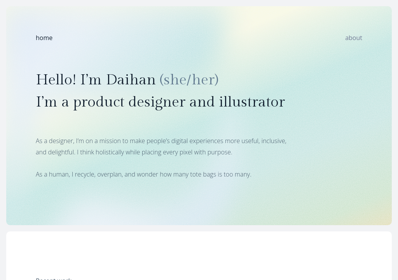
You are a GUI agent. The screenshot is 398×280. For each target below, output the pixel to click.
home (44, 37)
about (353, 37)
